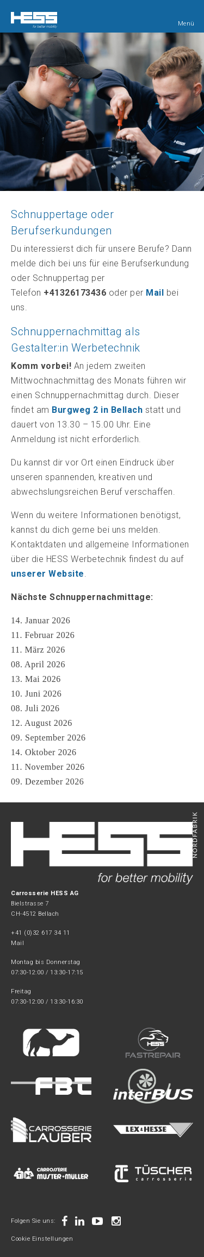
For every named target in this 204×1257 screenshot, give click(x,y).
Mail (17, 943)
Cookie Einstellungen (42, 1238)
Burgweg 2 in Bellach (97, 410)
